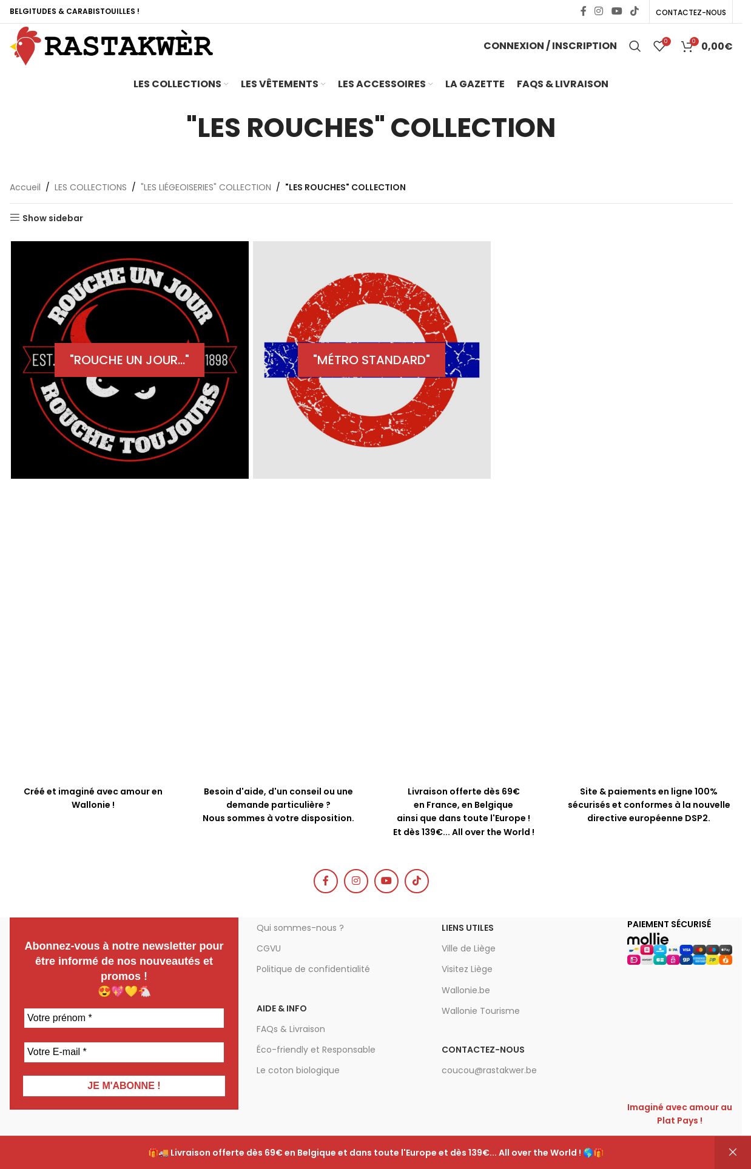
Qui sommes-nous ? (300, 948)
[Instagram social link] (599, 12)
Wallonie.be (466, 1011)
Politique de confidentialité (313, 990)
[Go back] (171, 148)
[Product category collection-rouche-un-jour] (129, 381)
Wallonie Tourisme (481, 1031)
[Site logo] (131, 56)
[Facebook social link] (583, 12)
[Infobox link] (278, 775)
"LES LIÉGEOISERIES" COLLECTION (206, 208)
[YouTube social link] (616, 12)
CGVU (269, 969)
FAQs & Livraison (291, 1050)
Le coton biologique (298, 1091)
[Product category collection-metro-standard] (371, 381)
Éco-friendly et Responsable (316, 1070)
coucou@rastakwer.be (489, 1091)
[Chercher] (635, 57)
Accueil (25, 208)
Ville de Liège (469, 969)
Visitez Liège (467, 990)
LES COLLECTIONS (91, 208)
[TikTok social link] (634, 12)
